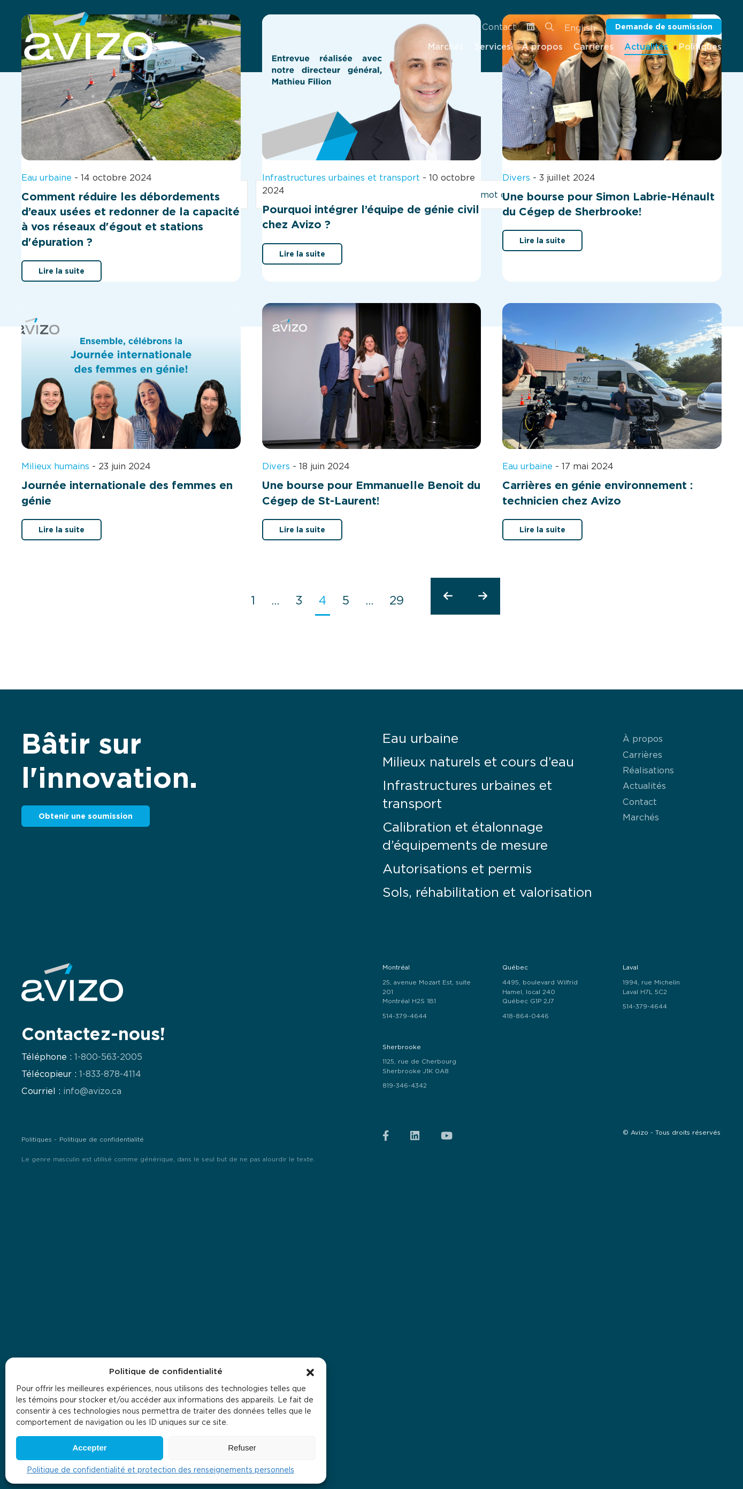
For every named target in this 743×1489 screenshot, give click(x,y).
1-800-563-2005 (108, 1057)
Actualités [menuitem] (646, 46)
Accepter (89, 1447)
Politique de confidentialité (101, 1139)
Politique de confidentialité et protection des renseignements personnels (160, 1469)
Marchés (641, 817)
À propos (643, 738)
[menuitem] (88, 36)
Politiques (36, 1139)
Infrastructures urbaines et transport (467, 794)
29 (396, 600)
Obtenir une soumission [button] (86, 815)
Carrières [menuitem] (593, 46)
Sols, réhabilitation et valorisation (487, 892)
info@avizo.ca (92, 1091)
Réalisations (648, 770)
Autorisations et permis (457, 869)
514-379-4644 (404, 1016)
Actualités (644, 785)
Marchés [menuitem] (446, 46)
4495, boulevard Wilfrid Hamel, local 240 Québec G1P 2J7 (540, 992)
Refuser (242, 1447)
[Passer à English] (579, 27)
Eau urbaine (420, 738)
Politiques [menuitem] (700, 46)
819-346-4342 (404, 1085)
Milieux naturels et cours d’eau (478, 762)
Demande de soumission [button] (664, 26)
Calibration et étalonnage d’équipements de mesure (465, 836)
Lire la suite (62, 270)
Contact (499, 26)
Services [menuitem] (492, 46)
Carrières (642, 754)
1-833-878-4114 (110, 1074)
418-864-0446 (525, 1016)
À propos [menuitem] (542, 46)
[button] (310, 1371)
